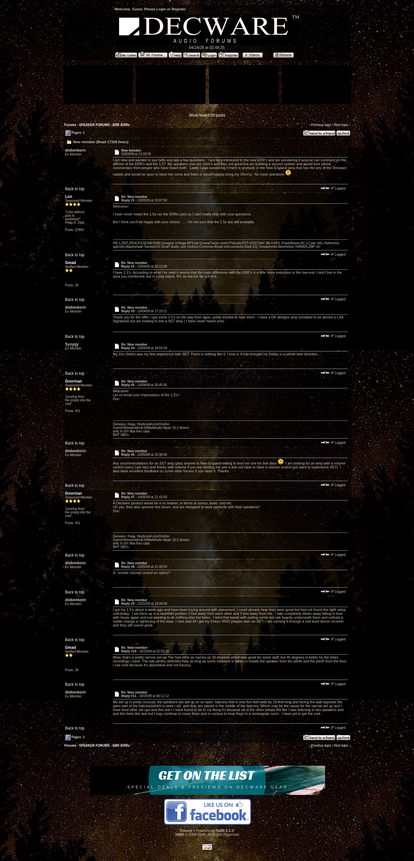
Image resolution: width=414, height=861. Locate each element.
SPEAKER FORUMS (94, 125)
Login (161, 9)
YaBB (179, 834)
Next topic (341, 125)
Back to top (74, 189)
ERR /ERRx (121, 125)
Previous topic (321, 125)
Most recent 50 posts (207, 115)
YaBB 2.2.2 (225, 830)
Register (178, 9)
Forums (70, 125)
